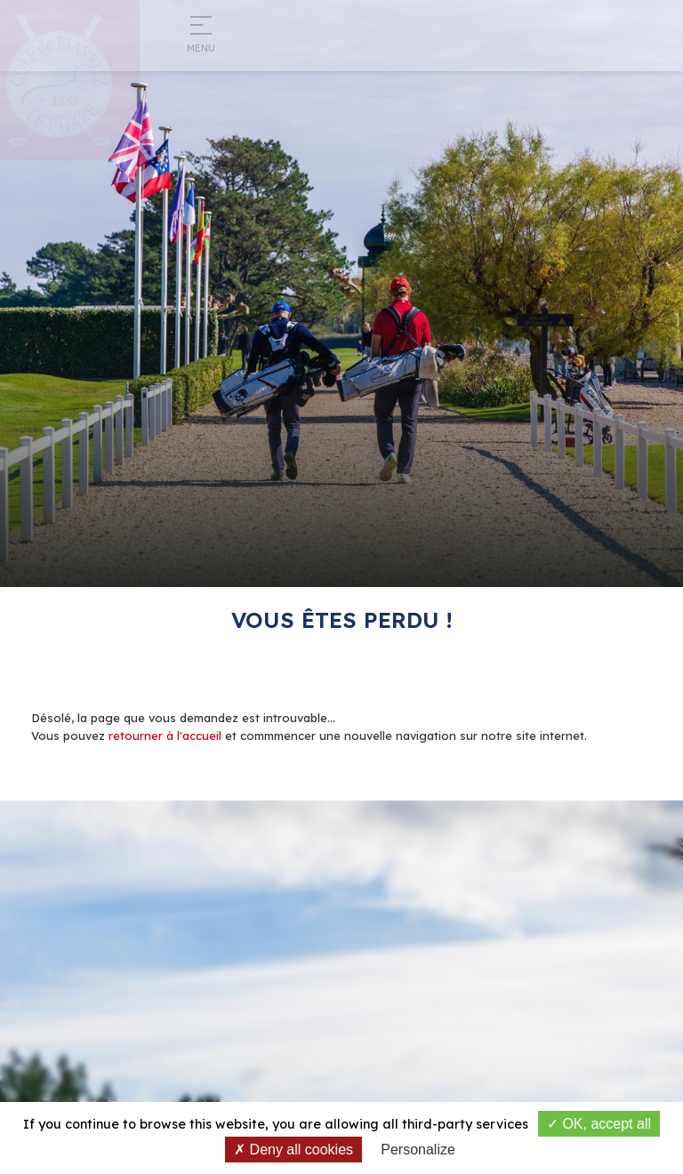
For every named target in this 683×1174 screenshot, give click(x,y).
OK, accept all (599, 1123)
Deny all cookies (293, 1149)
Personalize (418, 1149)
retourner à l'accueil (164, 735)
